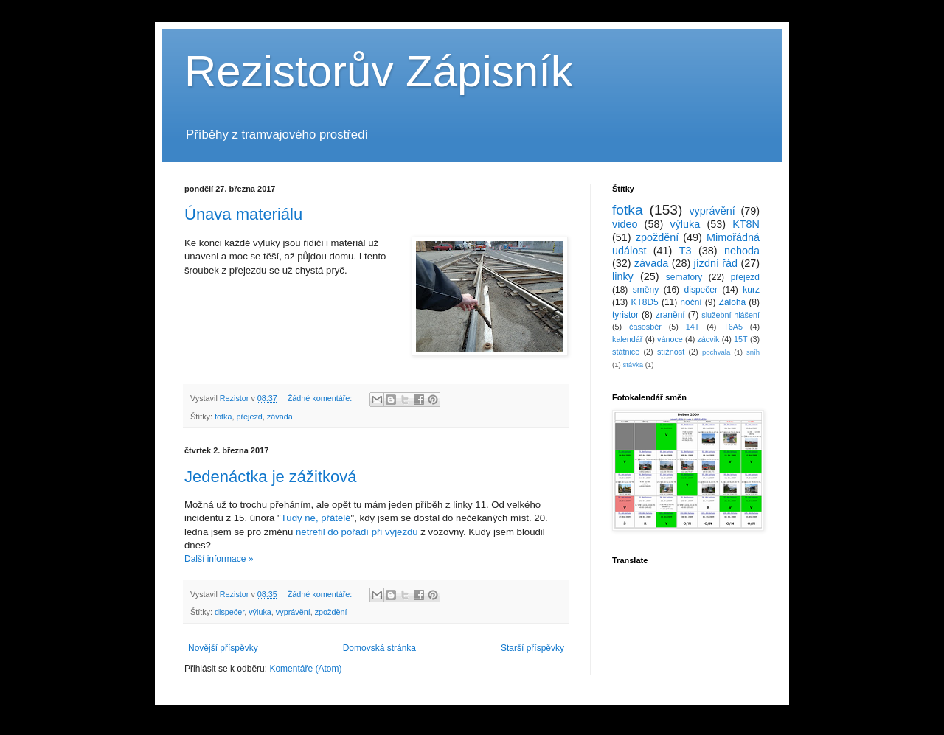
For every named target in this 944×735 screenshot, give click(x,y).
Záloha (732, 302)
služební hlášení (730, 314)
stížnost (670, 351)
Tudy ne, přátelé (316, 517)
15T (741, 339)
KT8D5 (644, 302)
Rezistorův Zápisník (378, 71)
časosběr (645, 326)
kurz (751, 290)
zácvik (708, 339)
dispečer (229, 611)
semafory (684, 277)
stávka (632, 364)
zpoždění (331, 611)
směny (646, 290)
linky (623, 276)
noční (690, 302)
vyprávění (293, 611)
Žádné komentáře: (321, 398)
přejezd (249, 416)
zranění (670, 315)
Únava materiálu (243, 214)
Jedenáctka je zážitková (270, 476)
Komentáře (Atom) (305, 668)
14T (693, 326)
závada (280, 416)
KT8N (746, 224)
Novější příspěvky (223, 648)
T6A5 (733, 326)
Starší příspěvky (532, 648)
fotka (223, 416)
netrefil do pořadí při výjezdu (357, 531)
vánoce (670, 339)
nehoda (742, 251)
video (624, 224)
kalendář (627, 339)
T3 (685, 251)
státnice (625, 351)
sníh (753, 352)
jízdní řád (716, 263)
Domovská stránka (379, 648)
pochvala (716, 352)
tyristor (625, 315)
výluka (260, 611)
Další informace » (218, 559)
